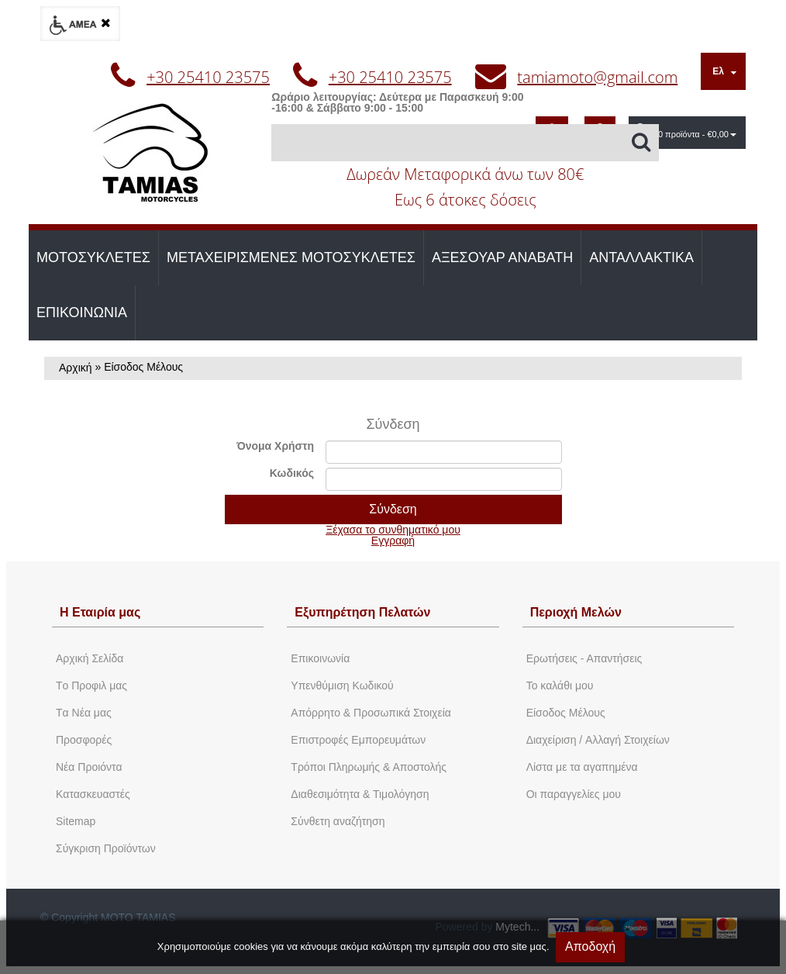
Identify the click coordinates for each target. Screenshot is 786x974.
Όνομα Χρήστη (275, 445)
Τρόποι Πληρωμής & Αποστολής (368, 767)
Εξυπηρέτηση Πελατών (362, 612)
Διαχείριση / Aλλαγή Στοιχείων (598, 740)
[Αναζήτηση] (465, 142)
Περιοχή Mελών (576, 612)
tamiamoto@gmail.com (597, 77)
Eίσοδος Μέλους (565, 712)
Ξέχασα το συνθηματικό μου (393, 529)
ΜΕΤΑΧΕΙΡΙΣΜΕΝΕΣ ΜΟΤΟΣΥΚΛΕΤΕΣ (291, 257)
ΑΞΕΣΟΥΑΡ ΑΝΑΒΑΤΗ (502, 257)
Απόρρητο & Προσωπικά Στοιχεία (371, 712)
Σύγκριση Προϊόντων (106, 848)
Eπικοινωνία (320, 658)
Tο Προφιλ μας (91, 685)
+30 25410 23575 (208, 77)
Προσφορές (84, 740)
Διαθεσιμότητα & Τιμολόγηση (360, 794)
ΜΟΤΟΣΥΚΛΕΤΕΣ (93, 257)
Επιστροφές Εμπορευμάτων (358, 740)
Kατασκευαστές (93, 794)
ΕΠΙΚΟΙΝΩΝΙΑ (81, 312)
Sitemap (75, 821)
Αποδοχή (590, 946)
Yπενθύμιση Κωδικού (342, 685)
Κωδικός (292, 473)
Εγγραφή (393, 540)
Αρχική (75, 367)
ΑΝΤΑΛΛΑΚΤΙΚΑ (641, 257)
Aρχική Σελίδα (89, 658)
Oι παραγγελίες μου (573, 794)
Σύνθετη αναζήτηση (337, 821)
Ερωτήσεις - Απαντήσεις (584, 658)
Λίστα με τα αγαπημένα (582, 767)
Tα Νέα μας (84, 712)
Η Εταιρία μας (100, 612)
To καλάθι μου (560, 685)
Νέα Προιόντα (89, 767)
